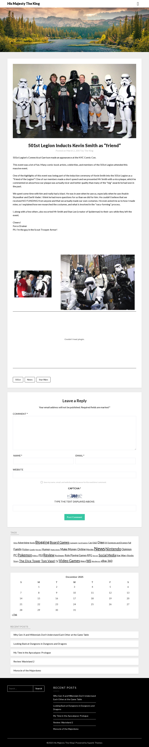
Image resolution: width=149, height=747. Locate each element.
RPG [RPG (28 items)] (89, 555)
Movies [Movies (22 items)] (90, 549)
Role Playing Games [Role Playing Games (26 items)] (76, 555)
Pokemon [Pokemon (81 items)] (25, 555)
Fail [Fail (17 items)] (129, 542)
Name (17, 455)
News (30, 379)
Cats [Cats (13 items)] (90, 543)
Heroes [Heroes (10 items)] (38, 550)
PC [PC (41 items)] (15, 555)
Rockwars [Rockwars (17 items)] (59, 555)
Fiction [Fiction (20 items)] (25, 549)
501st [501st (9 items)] (15, 543)
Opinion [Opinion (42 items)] (127, 549)
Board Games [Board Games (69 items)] (59, 542)
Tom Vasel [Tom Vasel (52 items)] (48, 561)
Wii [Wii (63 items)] (88, 561)
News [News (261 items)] (99, 548)
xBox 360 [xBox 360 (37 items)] (106, 561)
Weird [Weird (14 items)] (83, 561)
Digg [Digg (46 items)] (101, 542)
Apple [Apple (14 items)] (32, 543)
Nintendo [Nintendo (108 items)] (113, 549)
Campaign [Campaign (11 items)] (74, 543)
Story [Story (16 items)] (16, 561)
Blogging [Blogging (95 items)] (42, 542)
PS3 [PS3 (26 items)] (40, 555)
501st (18, 379)
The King (88, 150)
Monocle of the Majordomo (27, 670)
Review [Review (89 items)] (48, 555)
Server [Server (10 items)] (95, 556)
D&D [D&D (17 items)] (95, 542)
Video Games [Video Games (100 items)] (69, 560)
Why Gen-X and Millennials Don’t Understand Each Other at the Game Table (51, 634)
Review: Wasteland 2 (23, 661)
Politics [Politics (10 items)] (35, 556)
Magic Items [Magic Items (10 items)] (55, 550)
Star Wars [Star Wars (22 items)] (121, 555)
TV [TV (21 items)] (56, 561)
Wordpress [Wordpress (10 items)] (96, 561)
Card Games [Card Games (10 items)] (83, 543)
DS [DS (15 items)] (105, 543)
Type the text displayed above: (74, 501)
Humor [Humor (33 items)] (46, 549)
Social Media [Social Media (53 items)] (107, 555)
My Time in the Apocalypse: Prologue (32, 652)
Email (79, 455)
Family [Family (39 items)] (17, 549)
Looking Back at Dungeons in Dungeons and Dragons (40, 643)
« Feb (14, 614)
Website (18, 469)
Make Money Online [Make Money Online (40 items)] (73, 549)
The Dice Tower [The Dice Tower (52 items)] (30, 561)
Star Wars (43, 379)
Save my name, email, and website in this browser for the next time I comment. (75, 482)
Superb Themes (94, 742)
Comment (20, 413)
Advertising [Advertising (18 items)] (23, 542)
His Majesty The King (23, 4)
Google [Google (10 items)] (32, 550)
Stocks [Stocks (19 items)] (130, 555)
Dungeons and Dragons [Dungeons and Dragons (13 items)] (118, 543)
